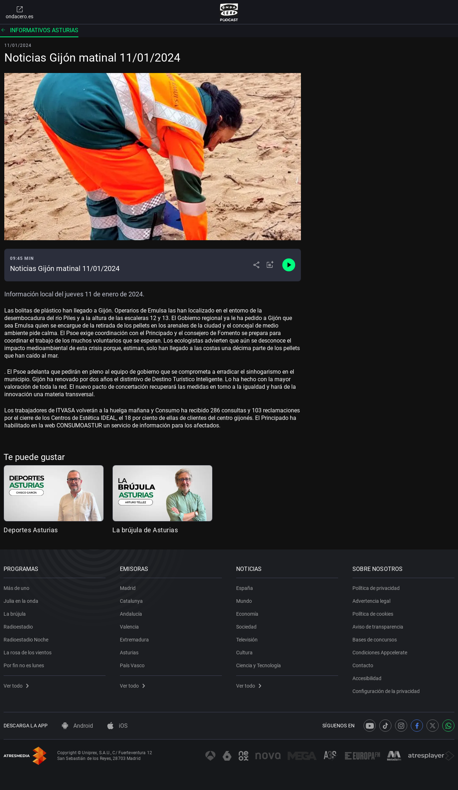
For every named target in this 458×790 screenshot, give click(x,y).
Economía (247, 614)
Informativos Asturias (39, 30)
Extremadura (134, 640)
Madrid (128, 588)
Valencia (129, 627)
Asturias (129, 652)
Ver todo (16, 686)
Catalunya (131, 601)
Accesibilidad (366, 678)
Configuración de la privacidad (386, 691)
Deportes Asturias (31, 530)
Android (77, 725)
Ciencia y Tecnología (258, 665)
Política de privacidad (376, 588)
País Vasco (132, 665)
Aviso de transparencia (377, 627)
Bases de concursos (374, 640)
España (244, 588)
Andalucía (131, 614)
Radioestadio (18, 627)
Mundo (244, 601)
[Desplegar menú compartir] (256, 265)
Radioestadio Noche (26, 640)
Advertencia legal (371, 601)
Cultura (244, 652)
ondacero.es (19, 12)
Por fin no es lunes (24, 665)
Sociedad (246, 627)
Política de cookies (372, 614)
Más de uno (16, 588)
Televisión (247, 640)
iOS (117, 725)
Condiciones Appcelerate (379, 652)
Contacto (362, 665)
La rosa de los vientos (28, 652)
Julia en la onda (21, 601)
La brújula (15, 614)
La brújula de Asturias (145, 530)
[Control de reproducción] (288, 264)
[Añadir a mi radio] (270, 265)
